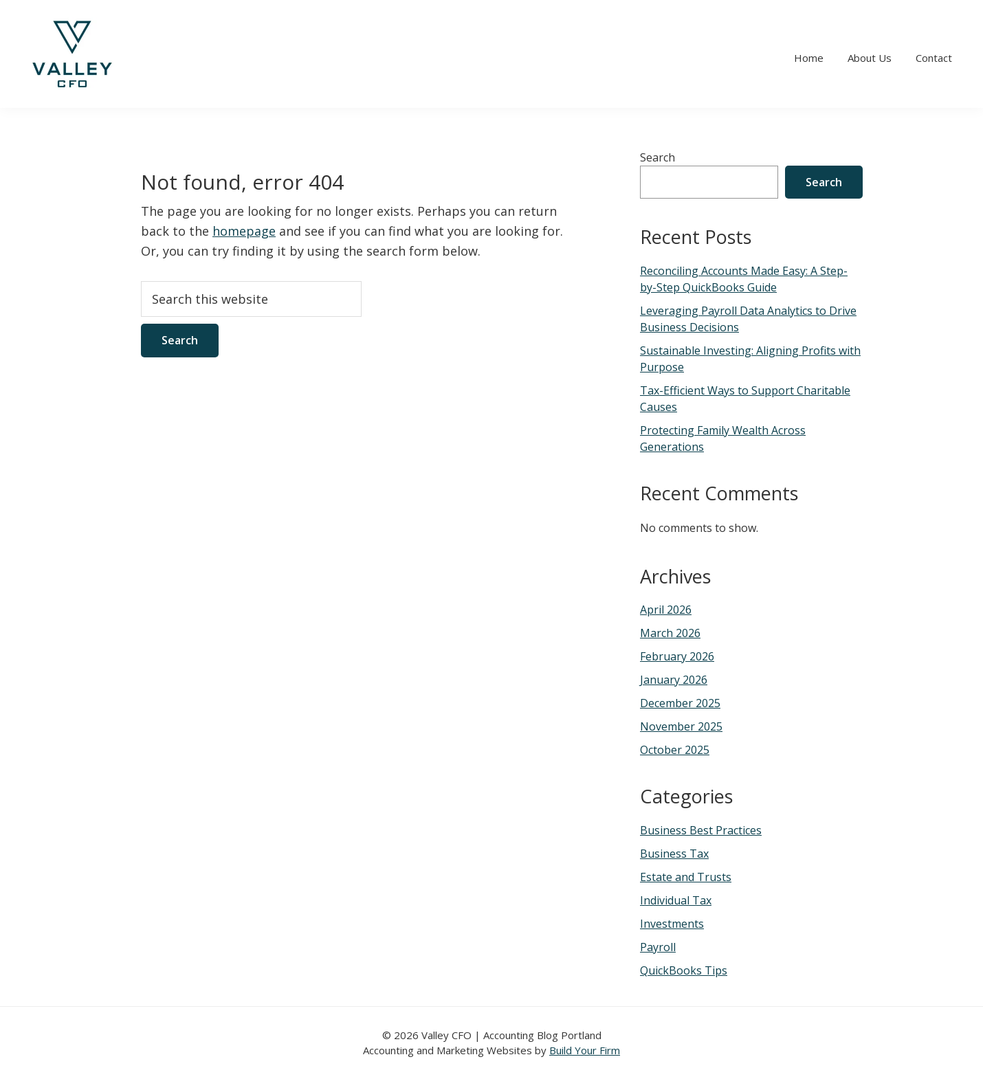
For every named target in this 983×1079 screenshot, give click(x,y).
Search (657, 157)
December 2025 (680, 703)
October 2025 (674, 749)
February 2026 (677, 656)
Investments (672, 923)
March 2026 (670, 633)
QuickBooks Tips (683, 970)
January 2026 (673, 679)
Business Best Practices (701, 830)
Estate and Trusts (685, 877)
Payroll (658, 947)
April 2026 (666, 609)
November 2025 (681, 726)
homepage (244, 231)
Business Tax (674, 853)
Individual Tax (675, 900)
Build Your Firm (584, 1050)
